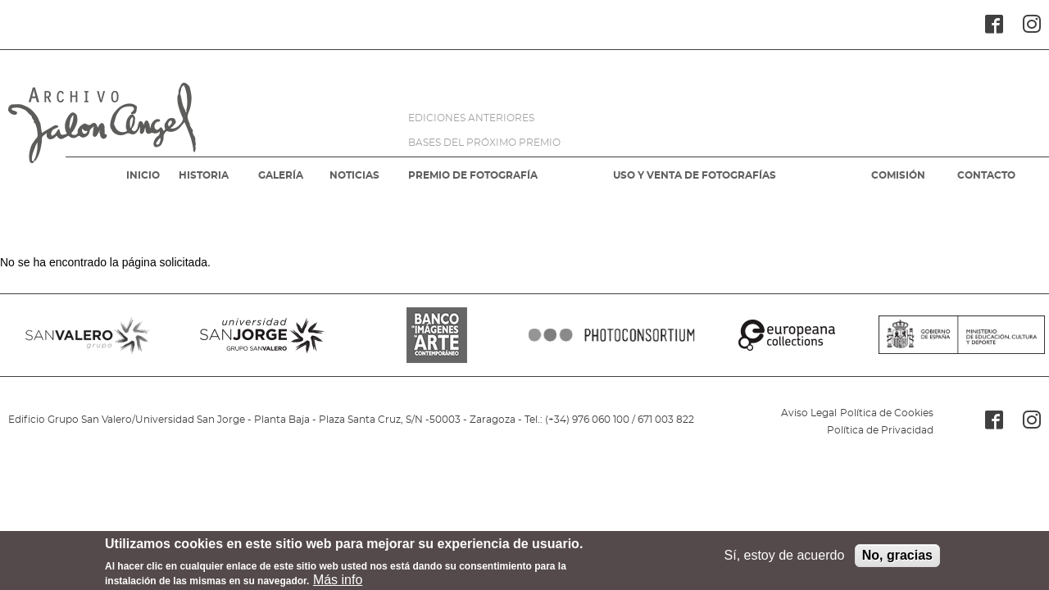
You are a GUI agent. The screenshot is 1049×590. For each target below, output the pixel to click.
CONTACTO (986, 175)
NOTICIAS (354, 175)
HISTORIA (204, 175)
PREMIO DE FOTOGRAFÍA (473, 175)
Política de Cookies (886, 413)
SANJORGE (262, 335)
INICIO (143, 175)
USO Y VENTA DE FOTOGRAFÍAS (694, 175)
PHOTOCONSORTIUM (611, 335)
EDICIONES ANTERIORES (471, 118)
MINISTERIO (961, 335)
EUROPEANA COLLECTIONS (786, 335)
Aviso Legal (809, 413)
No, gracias (897, 560)
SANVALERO (87, 335)
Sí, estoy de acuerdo (784, 560)
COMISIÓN (898, 175)
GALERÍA (280, 175)
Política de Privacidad (880, 430)
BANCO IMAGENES (437, 335)
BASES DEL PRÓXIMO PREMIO (484, 143)
